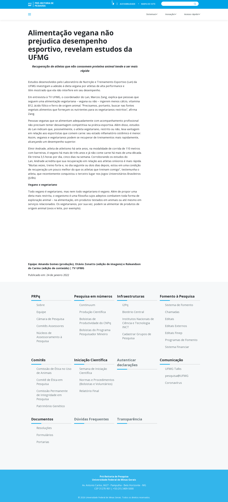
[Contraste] (113, 3)
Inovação (170, 14)
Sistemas (151, 14)
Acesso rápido (192, 14)
